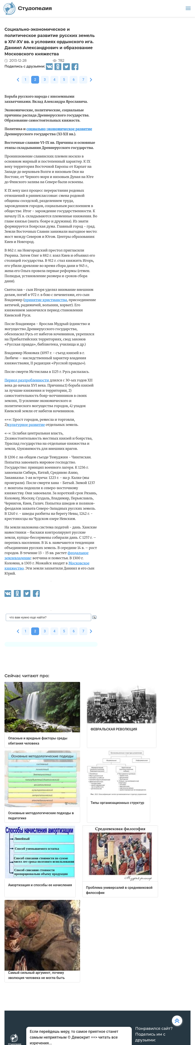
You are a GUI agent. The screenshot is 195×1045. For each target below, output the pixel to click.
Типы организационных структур (117, 803)
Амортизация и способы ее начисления (40, 885)
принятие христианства (45, 300)
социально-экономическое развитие (59, 129)
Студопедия (27, 8)
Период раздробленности (26, 380)
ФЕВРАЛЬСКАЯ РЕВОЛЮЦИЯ (114, 729)
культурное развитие (26, 424)
